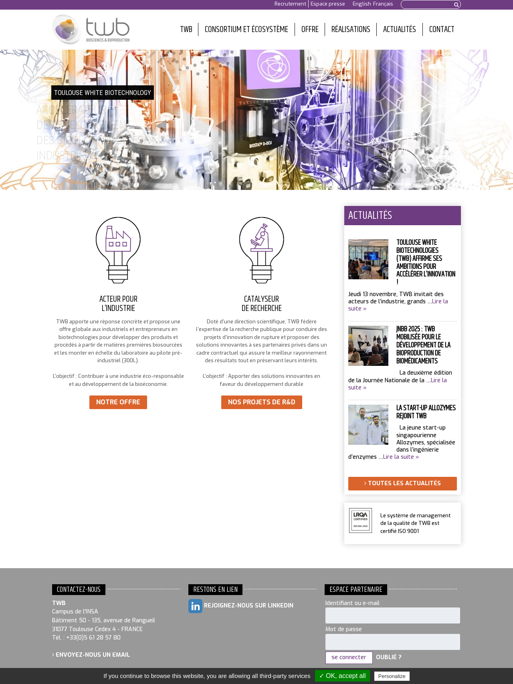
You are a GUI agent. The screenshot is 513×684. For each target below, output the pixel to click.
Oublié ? (389, 657)
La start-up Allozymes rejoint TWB (426, 412)
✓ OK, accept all (342, 675)
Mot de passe (343, 629)
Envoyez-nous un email (91, 655)
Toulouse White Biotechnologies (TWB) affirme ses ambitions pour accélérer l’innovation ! (425, 262)
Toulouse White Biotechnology (90, 30)
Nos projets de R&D (261, 402)
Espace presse (328, 3)
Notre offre (118, 402)
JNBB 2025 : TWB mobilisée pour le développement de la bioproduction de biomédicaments (423, 345)
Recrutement (290, 3)
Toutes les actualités (402, 483)
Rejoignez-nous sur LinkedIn (240, 606)
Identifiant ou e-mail (352, 603)
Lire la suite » (401, 457)
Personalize (392, 676)
